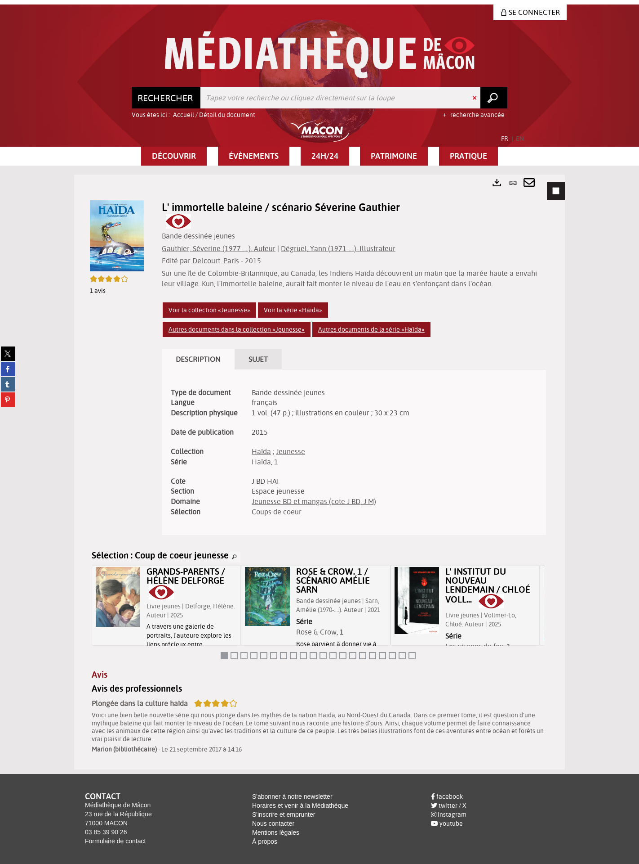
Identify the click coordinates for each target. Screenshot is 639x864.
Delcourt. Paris (215, 260)
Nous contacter (273, 823)
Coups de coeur (277, 511)
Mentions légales (275, 832)
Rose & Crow (316, 631)
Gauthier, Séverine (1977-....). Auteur (218, 248)
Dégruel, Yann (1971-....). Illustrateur (338, 248)
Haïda (261, 451)
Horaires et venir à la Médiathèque (300, 805)
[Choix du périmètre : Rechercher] (166, 97)
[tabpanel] (319, 472)
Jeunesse (290, 451)
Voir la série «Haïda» (293, 310)
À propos (264, 841)
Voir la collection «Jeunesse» (209, 310)
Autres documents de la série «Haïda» (371, 329)
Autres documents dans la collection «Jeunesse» (237, 329)
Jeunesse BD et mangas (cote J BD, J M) (314, 501)
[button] (174, 156)
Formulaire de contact (115, 841)
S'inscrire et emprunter (283, 814)
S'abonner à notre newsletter (292, 796)
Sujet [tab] (258, 359)
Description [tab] (198, 359)
